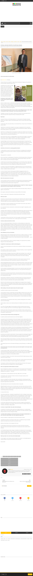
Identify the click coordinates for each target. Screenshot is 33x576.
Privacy (15, 574)
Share (10, 458)
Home (2, 41)
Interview (15, 41)
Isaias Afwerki (3, 533)
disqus (29, 479)
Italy (18, 41)
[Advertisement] (16, 14)
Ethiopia (12, 41)
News (6, 533)
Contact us (30, 567)
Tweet (4, 458)
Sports (8, 533)
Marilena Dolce (4, 79)
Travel (20, 41)
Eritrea (9, 41)
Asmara (4, 41)
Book (7, 41)
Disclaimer (17, 574)
